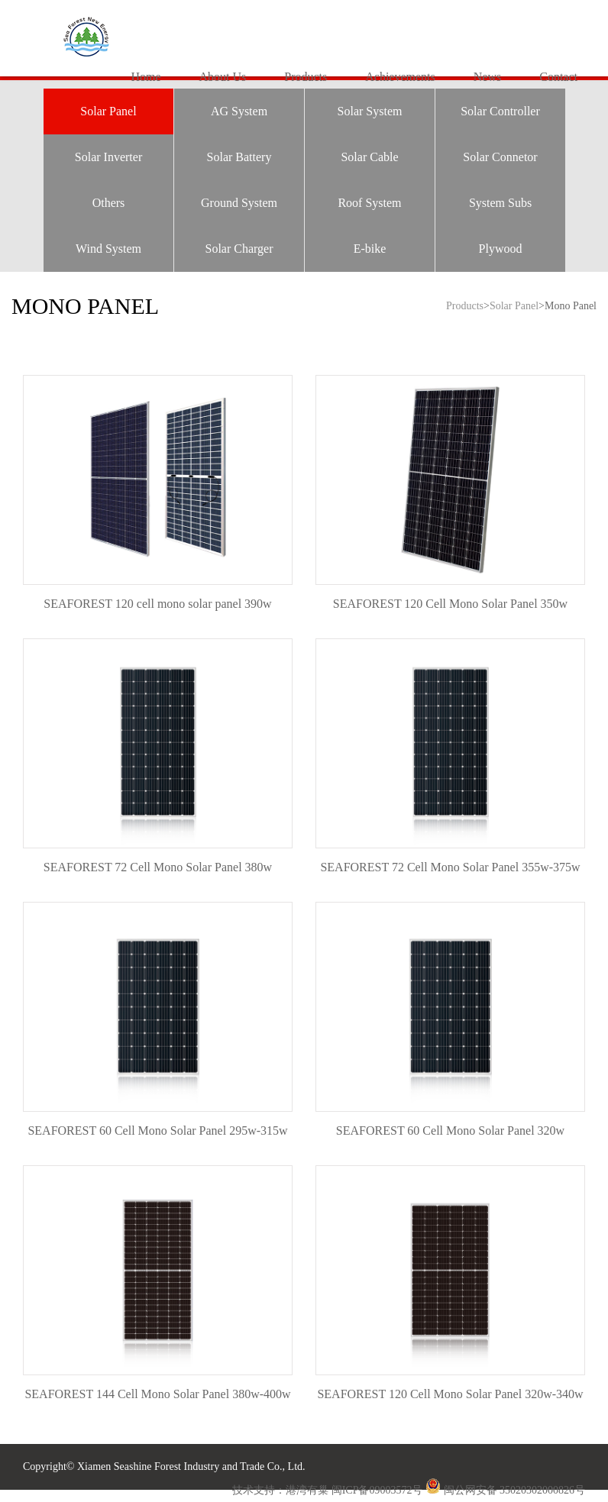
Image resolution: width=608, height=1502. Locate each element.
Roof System (369, 202)
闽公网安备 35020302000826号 (515, 1490)
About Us (222, 76)
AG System (239, 111)
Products (305, 76)
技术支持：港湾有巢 (281, 1490)
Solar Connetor (500, 156)
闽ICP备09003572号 (377, 1490)
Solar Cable (369, 156)
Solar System (370, 111)
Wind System (108, 248)
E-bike (370, 248)
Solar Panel (108, 111)
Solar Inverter (108, 156)
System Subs (500, 202)
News (487, 76)
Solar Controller (500, 111)
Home (145, 76)
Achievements (400, 76)
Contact (558, 76)
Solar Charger (239, 248)
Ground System (239, 202)
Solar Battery (239, 156)
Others (108, 202)
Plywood (500, 248)
